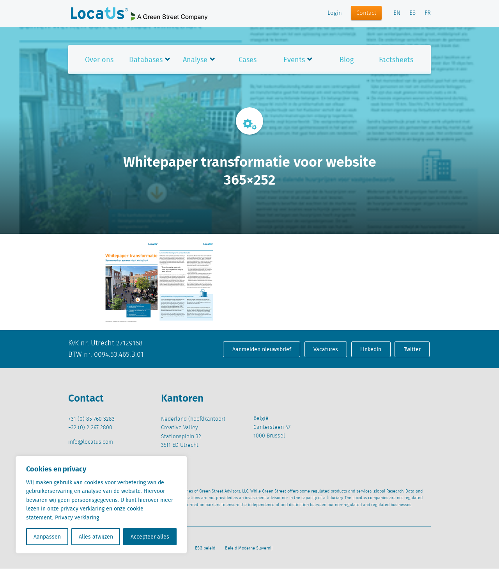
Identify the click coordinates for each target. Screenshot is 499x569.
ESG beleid (205, 548)
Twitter (412, 349)
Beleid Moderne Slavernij (249, 548)
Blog (347, 59)
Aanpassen (47, 537)
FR (428, 13)
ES (412, 13)
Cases (248, 59)
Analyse (195, 59)
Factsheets (396, 59)
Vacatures (325, 349)
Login (334, 13)
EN (396, 13)
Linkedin (370, 349)
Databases (146, 59)
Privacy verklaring (77, 517)
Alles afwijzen (96, 537)
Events (294, 59)
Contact (366, 13)
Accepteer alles (150, 537)
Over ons (99, 59)
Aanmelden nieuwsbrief (261, 349)
